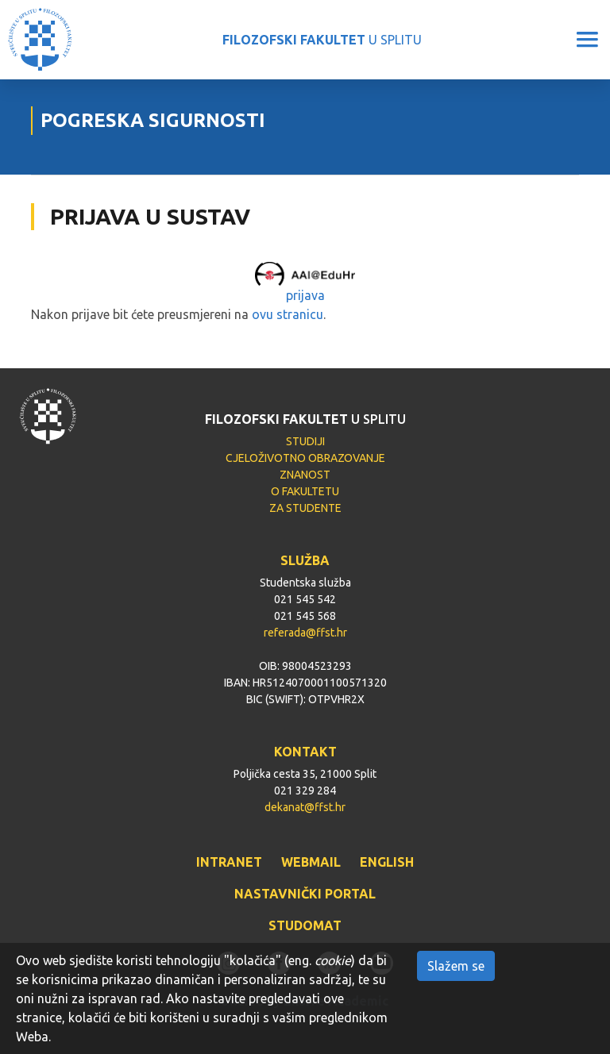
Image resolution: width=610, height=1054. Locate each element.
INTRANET (229, 862)
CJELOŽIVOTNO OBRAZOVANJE (305, 458)
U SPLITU (322, 40)
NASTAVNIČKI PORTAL (305, 894)
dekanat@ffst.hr (305, 807)
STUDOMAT (305, 925)
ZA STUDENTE (305, 508)
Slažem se (456, 966)
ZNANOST (305, 474)
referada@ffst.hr (305, 632)
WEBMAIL (311, 862)
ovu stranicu (287, 314)
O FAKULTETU (305, 491)
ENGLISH (387, 862)
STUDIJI (305, 441)
